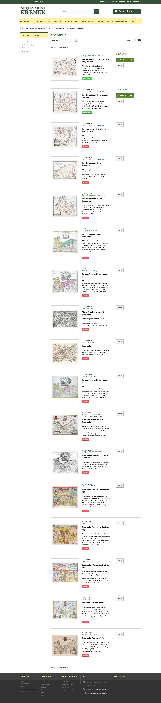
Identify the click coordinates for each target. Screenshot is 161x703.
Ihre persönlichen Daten (68, 690)
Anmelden (136, 1)
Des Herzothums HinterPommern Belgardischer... (95, 60)
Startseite (24, 21)
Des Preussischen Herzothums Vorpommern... (94, 130)
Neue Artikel (36, 21)
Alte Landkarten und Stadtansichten (80, 21)
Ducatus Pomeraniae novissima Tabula (94, 275)
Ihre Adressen (65, 687)
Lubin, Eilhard (87, 416)
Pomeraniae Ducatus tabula (93, 638)
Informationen (30, 35)
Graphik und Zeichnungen (117, 21)
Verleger (57, 21)
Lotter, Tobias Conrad (89, 231)
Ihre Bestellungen (67, 682)
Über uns (26, 47)
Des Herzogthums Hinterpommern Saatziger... (95, 96)
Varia (133, 21)
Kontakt (102, 1)
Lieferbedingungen (29, 44)
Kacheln (135, 40)
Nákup (26, 41)
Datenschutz (27, 50)
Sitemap (43, 695)
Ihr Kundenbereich (69, 676)
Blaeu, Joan (86, 599)
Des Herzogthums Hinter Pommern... (92, 164)
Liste (139, 40)
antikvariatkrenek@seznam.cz (98, 693)
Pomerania (86, 346)
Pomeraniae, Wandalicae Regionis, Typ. (95, 490)
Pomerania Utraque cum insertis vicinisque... (95, 456)
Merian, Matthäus (88, 342)
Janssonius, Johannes (89, 414)
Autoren (48, 21)
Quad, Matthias (87, 308)
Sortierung (54, 40)
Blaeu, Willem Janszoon (90, 634)
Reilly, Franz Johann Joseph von (93, 56)
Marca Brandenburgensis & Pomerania (93, 313)
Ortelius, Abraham (88, 486)
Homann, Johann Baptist (90, 271)
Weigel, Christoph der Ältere (92, 452)
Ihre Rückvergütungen (68, 684)
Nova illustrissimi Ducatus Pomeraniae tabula (92, 421)
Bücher (101, 21)
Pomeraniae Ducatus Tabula (93, 603)
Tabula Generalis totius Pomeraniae (91, 235)
